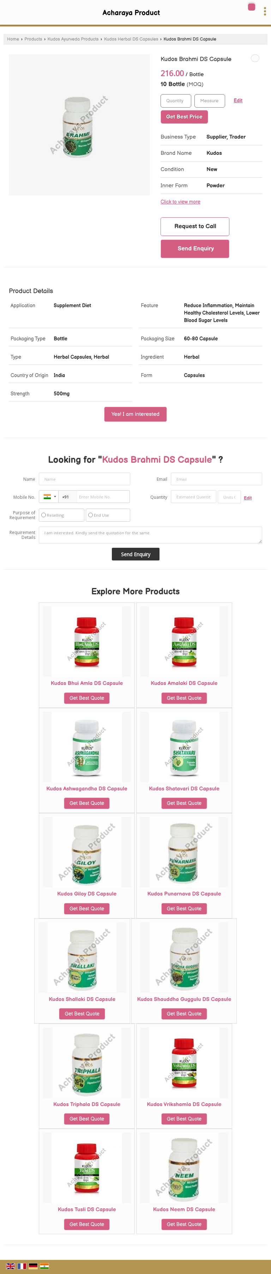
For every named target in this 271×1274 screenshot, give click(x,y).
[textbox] (209, 101)
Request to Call (195, 226)
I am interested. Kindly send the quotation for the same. (150, 535)
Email (162, 479)
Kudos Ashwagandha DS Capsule (86, 788)
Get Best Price (184, 117)
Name (29, 479)
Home (13, 39)
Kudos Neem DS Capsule (184, 1209)
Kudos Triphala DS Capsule (86, 1104)
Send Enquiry (196, 248)
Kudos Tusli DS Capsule (87, 1209)
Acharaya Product (131, 13)
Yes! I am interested (135, 414)
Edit (238, 101)
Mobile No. (24, 497)
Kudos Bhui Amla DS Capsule (87, 683)
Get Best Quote (87, 698)
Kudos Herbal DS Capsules (131, 39)
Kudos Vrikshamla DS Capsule (184, 1104)
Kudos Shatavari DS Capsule (184, 788)
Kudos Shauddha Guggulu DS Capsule (184, 999)
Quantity (158, 497)
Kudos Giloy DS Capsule (86, 894)
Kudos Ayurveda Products (73, 39)
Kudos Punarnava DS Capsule (184, 894)
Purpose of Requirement (22, 515)
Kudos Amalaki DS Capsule (184, 683)
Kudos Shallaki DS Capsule (82, 999)
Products (33, 39)
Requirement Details (22, 535)
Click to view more (180, 202)
